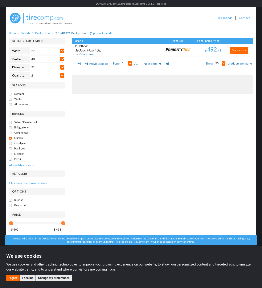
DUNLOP (81, 46)
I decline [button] (27, 278)
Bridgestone (21, 127)
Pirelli (17, 159)
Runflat (18, 200)
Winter (18, 99)
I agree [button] (12, 278)
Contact (244, 18)
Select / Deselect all (25, 122)
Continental (21, 132)
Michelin (19, 153)
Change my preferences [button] (53, 278)
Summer (19, 93)
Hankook (19, 148)
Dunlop (18, 138)
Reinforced (20, 205)
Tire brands (224, 18)
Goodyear (20, 143)
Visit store (239, 50)
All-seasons (21, 104)
